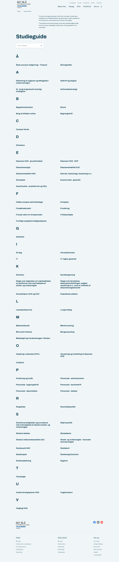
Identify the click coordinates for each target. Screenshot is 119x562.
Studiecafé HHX (27, 11)
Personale (96, 541)
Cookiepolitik (97, 555)
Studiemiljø (61, 549)
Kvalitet (95, 552)
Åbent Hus (62, 6)
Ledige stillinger (98, 544)
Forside (19, 11)
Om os (96, 6)
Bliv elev (18, 541)
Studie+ (93, 2)
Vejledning (19, 552)
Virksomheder (97, 549)
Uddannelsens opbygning (23, 544)
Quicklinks (99, 2)
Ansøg (71, 6)
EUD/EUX (87, 6)
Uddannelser (61, 544)
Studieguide (73, 2)
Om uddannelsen (21, 546)
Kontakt (79, 2)
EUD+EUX (62, 538)
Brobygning (86, 2)
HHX (79, 6)
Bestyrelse (96, 546)
